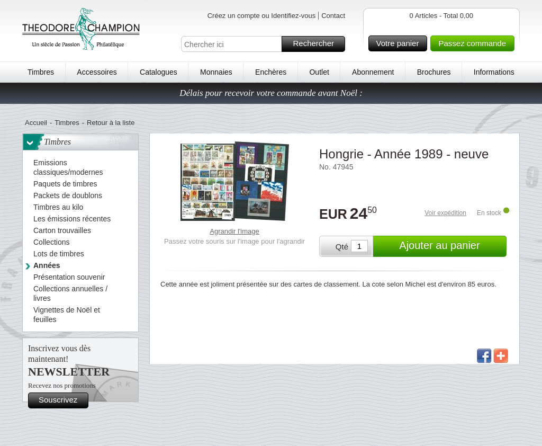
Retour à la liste (110, 123)
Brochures (434, 72)
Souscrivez (62, 400)
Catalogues (158, 72)
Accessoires (96, 72)
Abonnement (373, 72)
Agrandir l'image (234, 231)
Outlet (319, 72)
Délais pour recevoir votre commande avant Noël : (271, 93)
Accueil (36, 123)
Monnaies (216, 72)
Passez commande (474, 43)
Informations (494, 72)
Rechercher (317, 44)
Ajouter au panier (451, 246)
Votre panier (400, 43)
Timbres (41, 72)
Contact (333, 16)
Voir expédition (445, 213)
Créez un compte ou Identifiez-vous (261, 16)
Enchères (270, 72)
